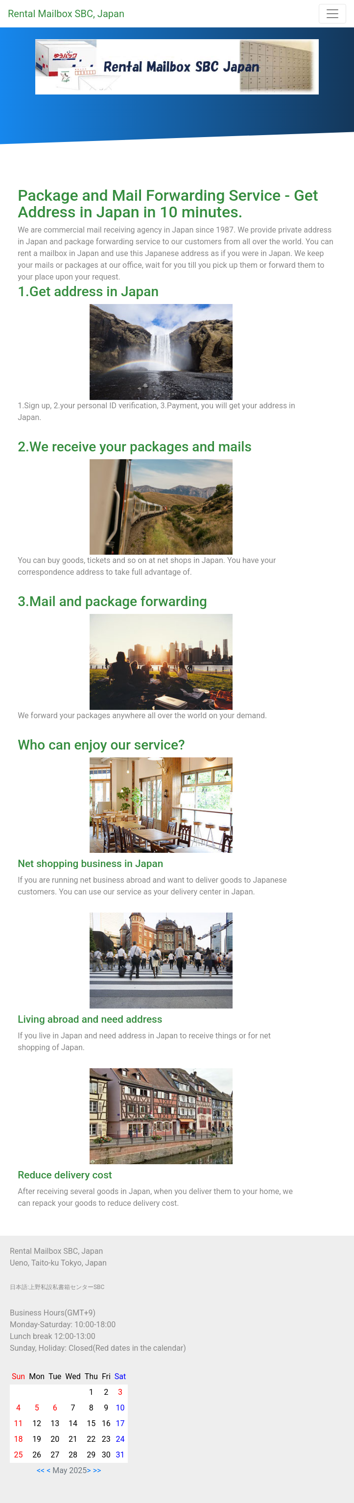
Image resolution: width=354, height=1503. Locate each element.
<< (41, 1470)
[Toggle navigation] (332, 13)
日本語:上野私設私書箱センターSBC (57, 1287)
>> (97, 1470)
